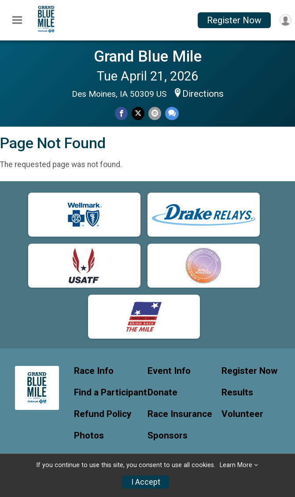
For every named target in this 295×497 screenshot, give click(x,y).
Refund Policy (102, 414)
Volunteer (242, 414)
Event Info (169, 371)
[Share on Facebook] (121, 113)
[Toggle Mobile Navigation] (17, 20)
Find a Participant (110, 392)
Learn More (236, 465)
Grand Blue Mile (148, 56)
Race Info (94, 371)
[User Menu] (285, 20)
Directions (203, 93)
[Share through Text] (172, 113)
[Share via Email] (154, 113)
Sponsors (168, 436)
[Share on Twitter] (138, 113)
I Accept (145, 482)
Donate (162, 392)
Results (237, 392)
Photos (89, 436)
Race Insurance (180, 414)
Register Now (234, 20)
